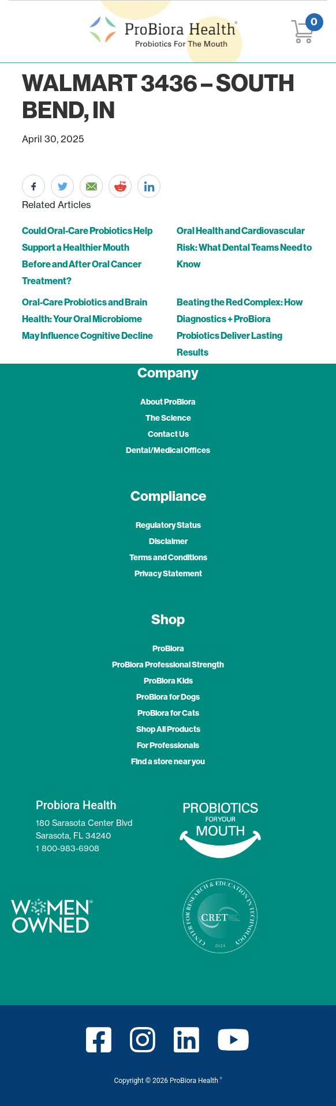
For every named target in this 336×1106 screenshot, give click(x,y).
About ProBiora (168, 402)
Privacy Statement (168, 573)
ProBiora (168, 648)
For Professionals (168, 745)
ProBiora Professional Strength (168, 664)
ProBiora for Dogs (168, 697)
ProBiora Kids (168, 680)
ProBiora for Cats (168, 713)
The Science (168, 418)
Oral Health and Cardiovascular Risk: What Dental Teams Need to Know (244, 247)
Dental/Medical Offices (168, 450)
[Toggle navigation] (24, 31)
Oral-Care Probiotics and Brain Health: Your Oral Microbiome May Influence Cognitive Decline (87, 318)
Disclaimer (168, 541)
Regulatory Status (168, 525)
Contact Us (168, 434)
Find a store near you (168, 761)
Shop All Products (168, 729)
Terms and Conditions (168, 557)
